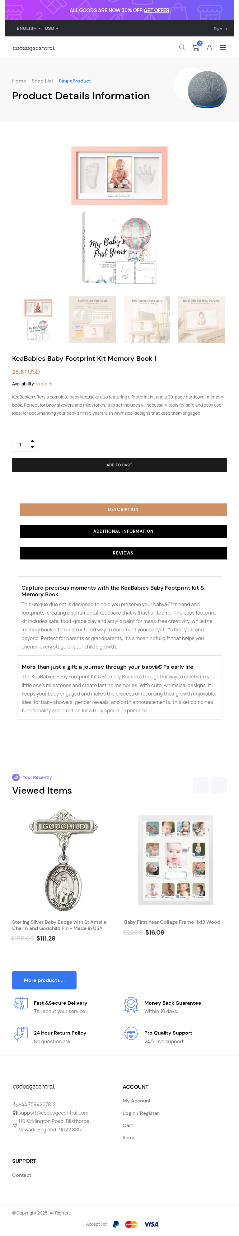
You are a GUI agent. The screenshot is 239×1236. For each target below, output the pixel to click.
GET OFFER (156, 10)
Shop (128, 1137)
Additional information (123, 531)
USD (49, 28)
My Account (137, 1100)
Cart (128, 1125)
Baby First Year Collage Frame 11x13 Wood (172, 922)
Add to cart (120, 465)
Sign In (220, 28)
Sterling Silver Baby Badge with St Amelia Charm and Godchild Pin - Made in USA (59, 925)
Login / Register (141, 1113)
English (25, 28)
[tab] (119, 509)
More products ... (44, 980)
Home (19, 81)
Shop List (42, 81)
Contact (21, 1175)
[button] (219, 215)
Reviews (123, 553)
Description (123, 509)
